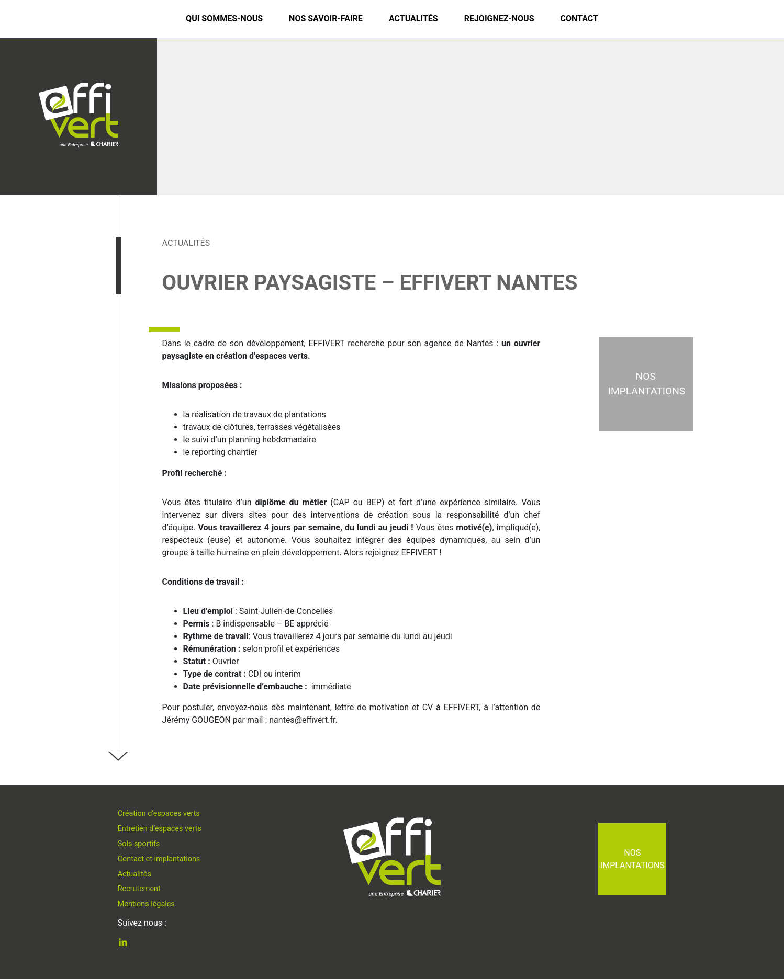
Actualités (413, 19)
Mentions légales (146, 904)
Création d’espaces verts (159, 813)
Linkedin (131, 944)
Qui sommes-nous (224, 19)
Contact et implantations (159, 859)
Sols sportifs (139, 843)
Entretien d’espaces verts (159, 828)
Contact (579, 19)
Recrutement (139, 888)
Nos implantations (632, 859)
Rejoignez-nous (499, 19)
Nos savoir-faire (326, 19)
